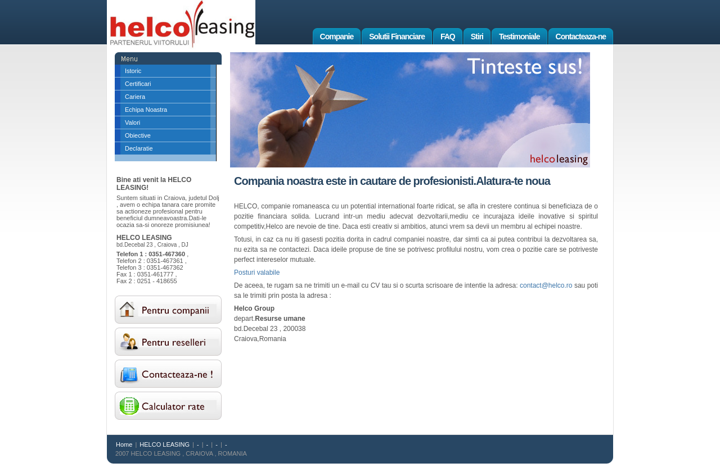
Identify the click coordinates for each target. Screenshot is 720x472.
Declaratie (139, 148)
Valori (132, 122)
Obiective (138, 135)
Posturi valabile (257, 272)
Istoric (133, 70)
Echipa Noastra (146, 109)
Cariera (135, 96)
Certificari (138, 83)
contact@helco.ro (546, 285)
